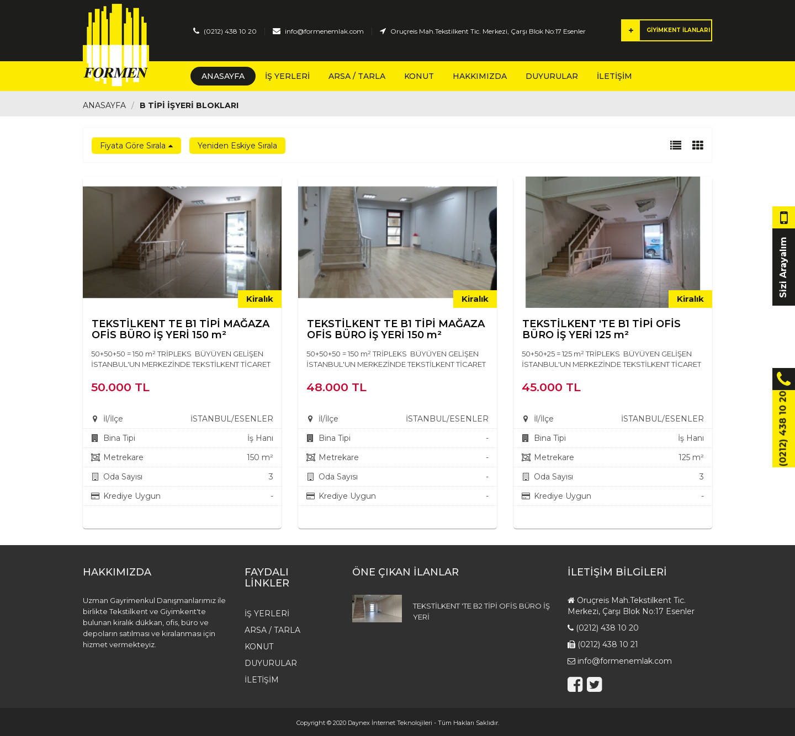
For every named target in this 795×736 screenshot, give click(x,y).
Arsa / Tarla (356, 76)
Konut (419, 76)
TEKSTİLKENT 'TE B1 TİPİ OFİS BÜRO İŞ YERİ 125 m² (601, 329)
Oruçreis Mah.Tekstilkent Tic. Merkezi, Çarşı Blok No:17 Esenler (488, 31)
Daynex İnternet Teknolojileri (390, 723)
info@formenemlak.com (324, 31)
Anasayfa (223, 76)
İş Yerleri (287, 76)
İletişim (614, 76)
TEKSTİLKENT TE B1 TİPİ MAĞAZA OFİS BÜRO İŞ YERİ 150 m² (180, 329)
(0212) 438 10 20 (230, 31)
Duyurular (552, 76)
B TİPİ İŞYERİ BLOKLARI (189, 105)
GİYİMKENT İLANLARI (666, 30)
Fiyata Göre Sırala (133, 146)
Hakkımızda (480, 76)
